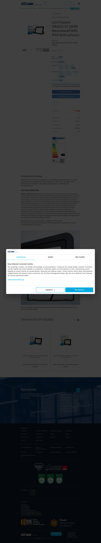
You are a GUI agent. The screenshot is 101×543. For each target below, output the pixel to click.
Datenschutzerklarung (16, 279)
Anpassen (50, 290)
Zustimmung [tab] (20, 257)
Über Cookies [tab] (80, 257)
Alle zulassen (79, 290)
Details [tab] (50, 257)
